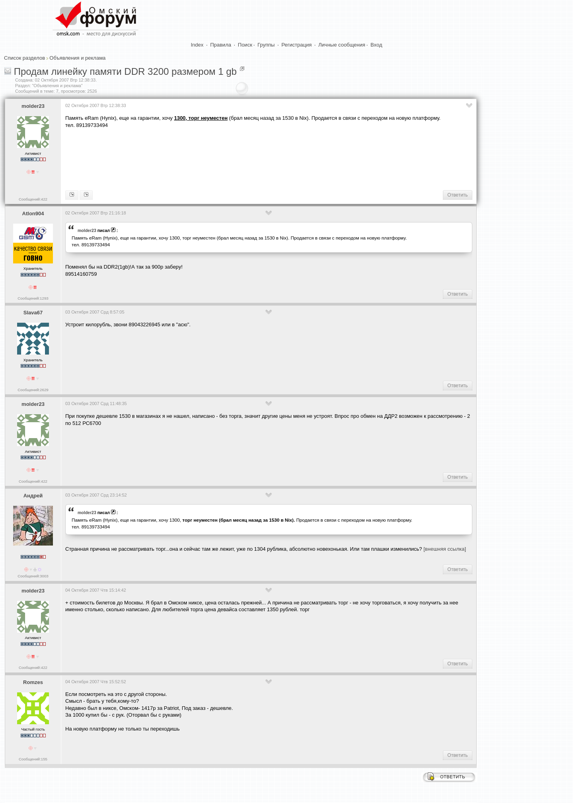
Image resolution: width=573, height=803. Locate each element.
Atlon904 (33, 213)
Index (197, 45)
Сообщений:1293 (33, 298)
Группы (266, 45)
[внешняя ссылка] (444, 549)
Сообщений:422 (33, 199)
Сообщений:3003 (33, 576)
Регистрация (296, 45)
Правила (220, 45)
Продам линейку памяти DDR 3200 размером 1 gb (125, 71)
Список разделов (24, 58)
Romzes (33, 682)
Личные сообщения (341, 45)
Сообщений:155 (33, 759)
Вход (376, 45)
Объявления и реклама (77, 58)
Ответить (457, 195)
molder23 (33, 106)
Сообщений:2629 (33, 390)
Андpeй (33, 496)
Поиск (245, 45)
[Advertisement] (210, 158)
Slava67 (33, 313)
